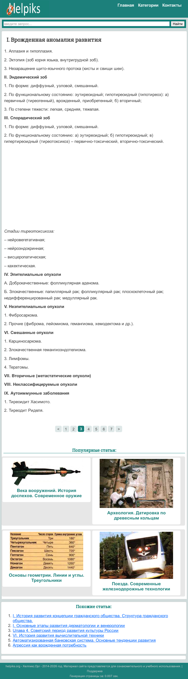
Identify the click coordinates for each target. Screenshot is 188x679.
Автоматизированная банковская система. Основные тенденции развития (84, 640)
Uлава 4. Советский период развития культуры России (65, 630)
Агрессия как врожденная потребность (49, 645)
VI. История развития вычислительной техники (58, 635)
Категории (148, 5)
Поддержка (95, 671)
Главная (126, 5)
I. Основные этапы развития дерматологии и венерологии (69, 625)
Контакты (172, 5)
